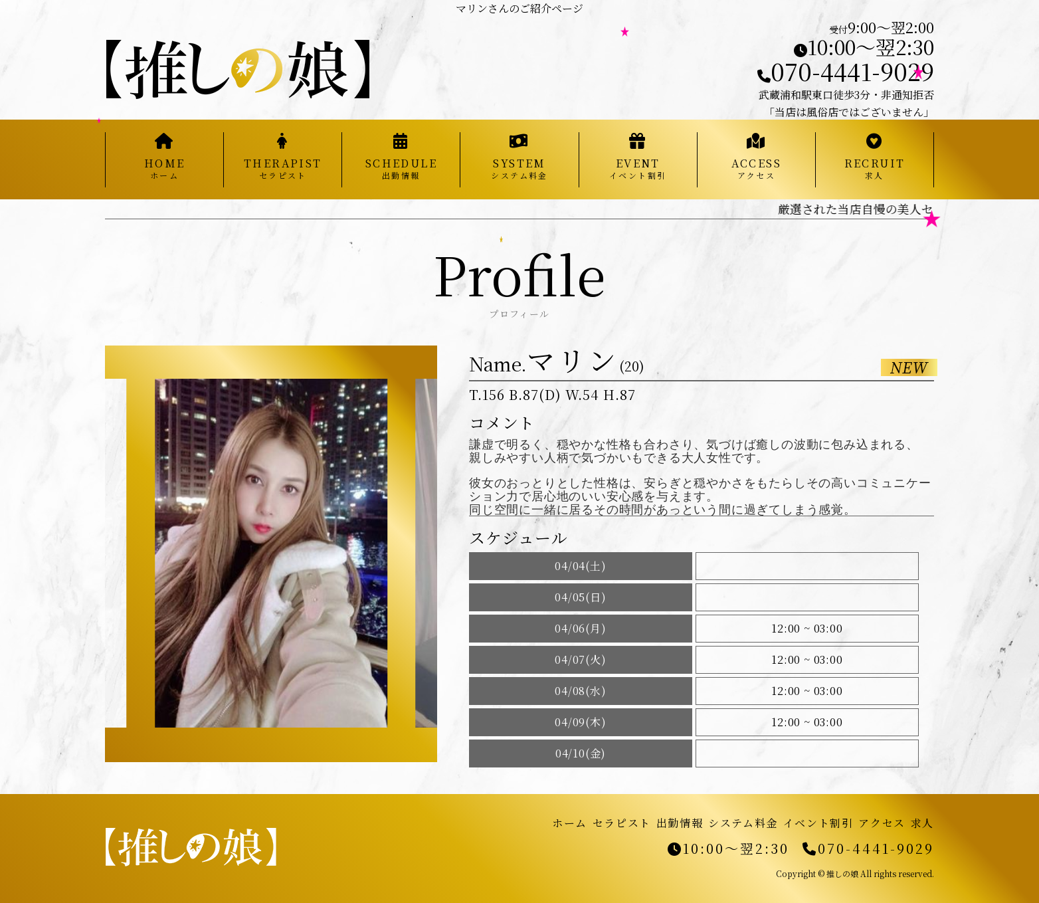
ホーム (569, 823)
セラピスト (622, 823)
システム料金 (743, 823)
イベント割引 (818, 823)
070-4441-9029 (845, 71)
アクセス (881, 823)
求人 (922, 823)
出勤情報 (679, 823)
